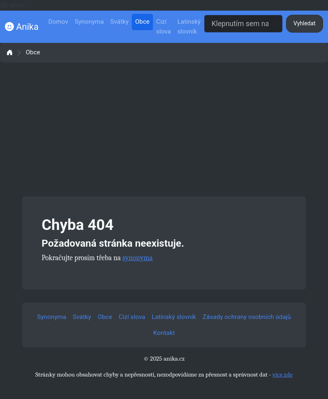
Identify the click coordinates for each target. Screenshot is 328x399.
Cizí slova (163, 26)
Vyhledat (304, 23)
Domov (58, 21)
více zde (283, 374)
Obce (142, 21)
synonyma (137, 258)
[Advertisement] (164, 129)
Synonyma (89, 21)
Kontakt (164, 333)
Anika (21, 27)
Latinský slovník (189, 26)
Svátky (119, 21)
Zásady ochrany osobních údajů (247, 317)
